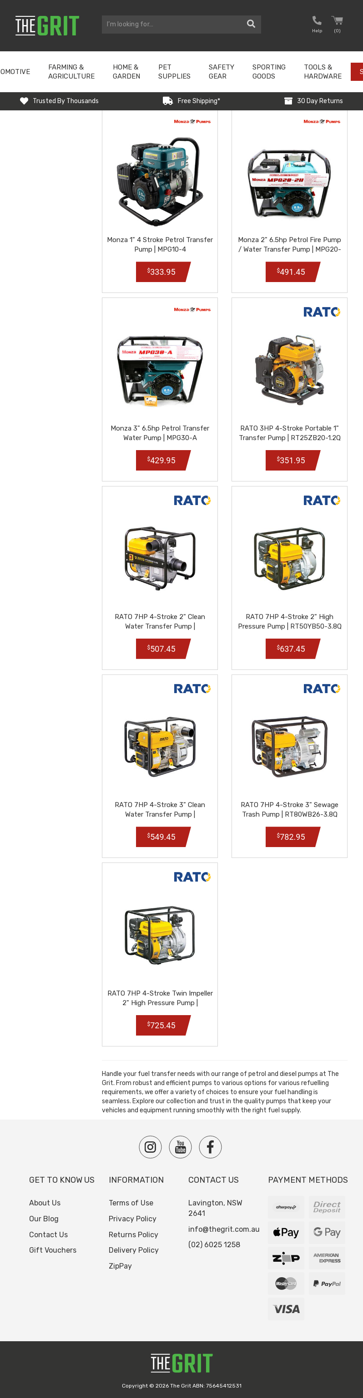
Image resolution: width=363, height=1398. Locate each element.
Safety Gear (221, 71)
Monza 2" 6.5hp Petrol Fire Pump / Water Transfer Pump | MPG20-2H (289, 249)
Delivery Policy (134, 1250)
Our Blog (44, 1219)
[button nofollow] (317, 25)
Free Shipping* (199, 101)
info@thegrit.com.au (224, 1229)
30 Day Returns (320, 101)
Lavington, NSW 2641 (215, 1208)
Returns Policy (133, 1234)
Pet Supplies (174, 71)
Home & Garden (126, 71)
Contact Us (48, 1234)
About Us (44, 1203)
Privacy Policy (132, 1219)
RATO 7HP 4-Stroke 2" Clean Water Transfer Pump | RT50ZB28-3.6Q (160, 626)
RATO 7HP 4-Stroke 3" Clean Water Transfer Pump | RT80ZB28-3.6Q (160, 814)
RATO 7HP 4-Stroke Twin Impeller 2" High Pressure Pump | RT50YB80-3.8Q (160, 1002)
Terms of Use (131, 1203)
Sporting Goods (269, 71)
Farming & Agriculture (71, 71)
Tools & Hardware (323, 71)
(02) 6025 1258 (214, 1244)
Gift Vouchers (52, 1250)
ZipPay (120, 1266)
